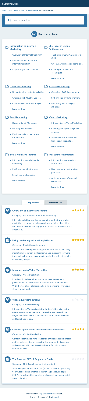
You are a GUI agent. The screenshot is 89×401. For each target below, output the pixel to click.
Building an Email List (22, 128)
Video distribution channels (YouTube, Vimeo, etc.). (64, 139)
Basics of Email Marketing (24, 123)
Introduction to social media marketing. (25, 162)
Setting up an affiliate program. (65, 97)
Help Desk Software (47, 393)
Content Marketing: (20, 86)
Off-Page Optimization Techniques (62, 71)
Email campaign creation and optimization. (25, 136)
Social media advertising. (24, 175)
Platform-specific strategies (25, 169)
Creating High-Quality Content (26, 97)
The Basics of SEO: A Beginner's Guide (66, 56)
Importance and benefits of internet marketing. (25, 62)
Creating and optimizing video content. (65, 130)
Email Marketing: (19, 117)
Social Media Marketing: (23, 154)
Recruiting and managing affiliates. (63, 105)
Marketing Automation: (61, 154)
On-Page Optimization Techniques (67, 63)
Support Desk (10, 3)
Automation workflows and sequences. (64, 180)
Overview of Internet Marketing (27, 54)
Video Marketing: (58, 117)
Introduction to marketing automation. (63, 162)
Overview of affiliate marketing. (66, 92)
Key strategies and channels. (25, 69)
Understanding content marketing (28, 92)
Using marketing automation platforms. (64, 171)
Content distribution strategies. (27, 103)
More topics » (57, 78)
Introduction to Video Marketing (66, 123)
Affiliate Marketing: (59, 86)
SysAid (55, 397)
